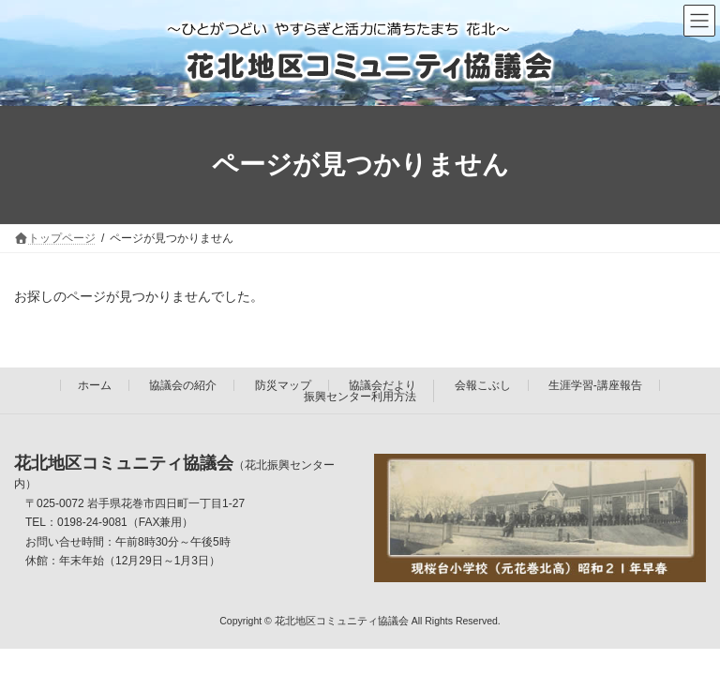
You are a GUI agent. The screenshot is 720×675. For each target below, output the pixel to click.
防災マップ (283, 385)
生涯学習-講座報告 (595, 385)
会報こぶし (483, 385)
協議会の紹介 (183, 385)
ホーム (95, 385)
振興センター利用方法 (360, 396)
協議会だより (382, 385)
